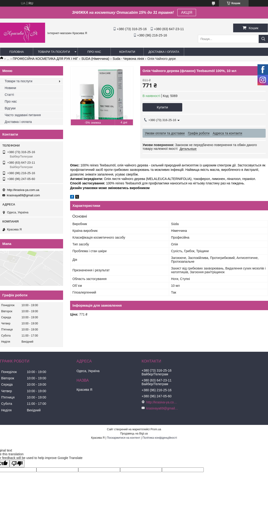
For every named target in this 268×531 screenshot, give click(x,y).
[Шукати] (263, 39)
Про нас (94, 52)
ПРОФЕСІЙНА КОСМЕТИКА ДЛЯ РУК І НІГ (45, 59)
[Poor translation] (17, 463)
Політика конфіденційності (160, 437)
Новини (10, 88)
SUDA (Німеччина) (95, 59)
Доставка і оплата (163, 52)
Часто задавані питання (23, 115)
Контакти (127, 52)
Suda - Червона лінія (128, 59)
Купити (162, 107)
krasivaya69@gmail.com (23, 195)
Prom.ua (155, 429)
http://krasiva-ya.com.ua (23, 190)
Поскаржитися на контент (123, 437)
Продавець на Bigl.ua (134, 433)
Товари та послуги (54, 52)
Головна (16, 52)
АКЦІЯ (186, 12)
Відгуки (10, 108)
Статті (9, 95)
